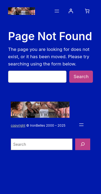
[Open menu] (57, 11)
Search (81, 76)
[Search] (82, 144)
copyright (18, 125)
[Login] (70, 11)
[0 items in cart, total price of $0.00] (87, 11)
